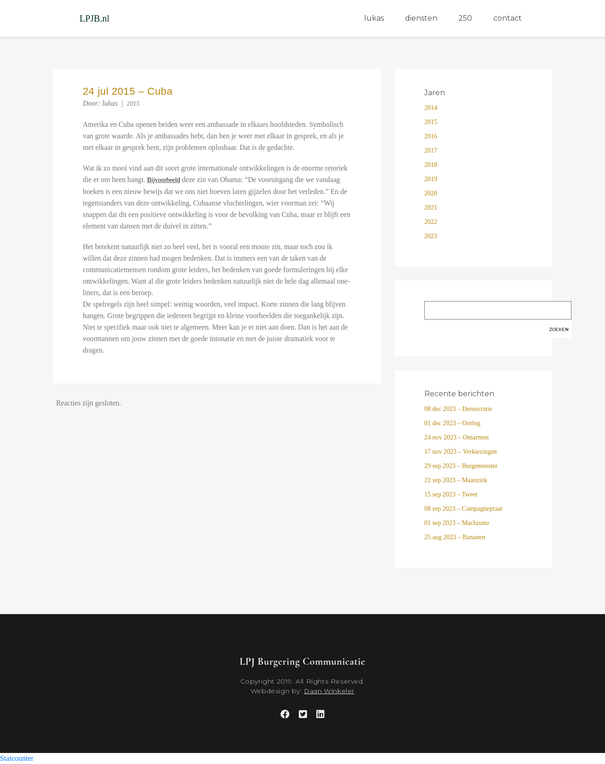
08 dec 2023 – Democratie (458, 408)
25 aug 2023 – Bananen (454, 537)
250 (465, 18)
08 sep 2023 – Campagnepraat (463, 508)
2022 (430, 221)
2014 (430, 107)
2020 (430, 193)
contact (507, 18)
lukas (374, 18)
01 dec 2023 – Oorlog (452, 423)
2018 (430, 164)
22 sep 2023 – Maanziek (455, 480)
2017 (430, 150)
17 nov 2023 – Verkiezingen (460, 451)
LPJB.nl (94, 18)
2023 (430, 236)
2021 (430, 207)
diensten (421, 18)
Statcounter (17, 758)
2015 (133, 103)
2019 (430, 179)
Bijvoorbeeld (163, 180)
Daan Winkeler (329, 691)
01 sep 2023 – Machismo (456, 522)
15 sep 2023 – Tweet (450, 494)
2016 (430, 136)
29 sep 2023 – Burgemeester (460, 465)
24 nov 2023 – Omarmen (456, 437)
